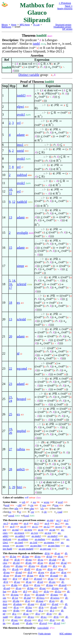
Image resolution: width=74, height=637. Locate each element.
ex (18, 302)
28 (10, 469)
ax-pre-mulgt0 (26, 548)
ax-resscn (19, 532)
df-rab (44, 566)
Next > (68, 6)
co (10, 511)
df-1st (15, 597)
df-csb (15, 569)
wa (34, 502)
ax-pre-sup (45, 548)
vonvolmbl (42, 627)
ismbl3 (21, 95)
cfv (42, 508)
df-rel (40, 581)
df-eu (40, 559)
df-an (57, 553)
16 (10, 284)
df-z (14, 613)
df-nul (19, 572)
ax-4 (26, 523)
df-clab (52, 559)
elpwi (20, 106)
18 (10, 302)
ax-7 (57, 523)
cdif (20, 505)
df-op (6, 575)
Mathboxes (6, 27)
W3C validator (65, 634)
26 (10, 432)
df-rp (49, 613)
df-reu (32, 566)
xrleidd (21, 319)
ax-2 (66, 520)
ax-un (52, 529)
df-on (18, 588)
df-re (52, 620)
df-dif (27, 569)
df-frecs (40, 597)
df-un (39, 569)
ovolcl (21, 114)
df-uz (25, 613)
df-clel (16, 562)
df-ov (27, 594)
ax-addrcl (20, 536)
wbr (16, 508)
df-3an (25, 556)
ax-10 (23, 526)
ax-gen (14, 523)
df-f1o (58, 591)
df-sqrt (15, 623)
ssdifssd (22, 175)
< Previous (65, 3)
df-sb (17, 559)
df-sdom (17, 604)
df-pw (41, 572)
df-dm (14, 585)
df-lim (30, 588)
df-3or (13, 556)
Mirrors (5, 25)
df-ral (64, 562)
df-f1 (35, 591)
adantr (21, 134)
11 (10, 193)
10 (10, 189)
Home (13, 25)
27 (10, 449)
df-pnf (55, 604)
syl (19, 123)
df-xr (16, 607)
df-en (51, 600)
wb (23, 502)
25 (10, 414)
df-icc (44, 616)
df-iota (55, 588)
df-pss (6, 572)
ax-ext (58, 526)
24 (10, 400)
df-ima (49, 585)
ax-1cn (34, 532)
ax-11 (35, 526)
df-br (41, 575)
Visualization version (62, 27)
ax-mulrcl (53, 536)
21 (10, 397)
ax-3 (5, 523)
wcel (60, 502)
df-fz (55, 616)
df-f (25, 591)
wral (7, 505)
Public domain (44, 634)
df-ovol (43, 623)
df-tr (15, 578)
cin (31, 505)
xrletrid (21, 284)
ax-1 (58, 520)
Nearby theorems (64, 9)
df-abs (29, 623)
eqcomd (22, 368)
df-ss (60, 569)
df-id (25, 578)
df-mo (28, 559)
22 (10, 368)
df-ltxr (28, 607)
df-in (50, 569)
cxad (59, 511)
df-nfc (28, 562)
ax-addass (23, 539)
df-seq (14, 620)
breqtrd (21, 399)
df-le (41, 607)
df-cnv (52, 581)
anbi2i (21, 469)
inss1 (20, 144)
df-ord (6, 588)
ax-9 (12, 526)
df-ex (60, 556)
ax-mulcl (36, 536)
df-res (37, 585)
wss (44, 505)
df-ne (40, 562)
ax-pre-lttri (35, 545)
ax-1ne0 (19, 542)
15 (10, 247)
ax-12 (47, 526)
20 (10, 336)
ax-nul (15, 529)
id (18, 353)
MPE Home (25, 25)
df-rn (25, 585)
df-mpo (54, 594)
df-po (50, 578)
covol (11, 515)
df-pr (63, 572)
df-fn (14, 591)
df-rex (6, 566)
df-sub (53, 607)
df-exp (27, 620)
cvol (26, 515)
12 (13, 201)
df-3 (52, 610)
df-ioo (18, 616)
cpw (56, 505)
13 (10, 217)
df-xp (28, 581)
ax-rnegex (49, 542)
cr (20, 511)
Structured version (63, 25)
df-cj (40, 620)
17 (10, 287)
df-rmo (19, 566)
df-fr (5, 581)
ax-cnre (19, 545)
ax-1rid (33, 542)
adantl (21, 384)
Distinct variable (29, 74)
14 (13, 280)
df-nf (5, 559)
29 (13, 487)
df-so (62, 578)
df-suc (42, 588)
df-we (17, 581)
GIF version (67, 29)
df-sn (52, 572)
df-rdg (16, 600)
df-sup (31, 604)
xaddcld (22, 201)
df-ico (31, 616)
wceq (46, 502)
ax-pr (40, 529)
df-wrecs (54, 597)
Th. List (36, 25)
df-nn (29, 610)
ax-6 (47, 523)
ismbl (36, 43)
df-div (16, 610)
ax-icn (48, 532)
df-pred (62, 585)
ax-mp (50, 520)
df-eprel (38, 578)
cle (45, 511)
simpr (20, 266)
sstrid (20, 150)
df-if (30, 572)
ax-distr (56, 539)
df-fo (46, 591)
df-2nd (27, 597)
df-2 (41, 610)
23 (10, 384)
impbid (21, 431)
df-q (38, 613)
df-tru (38, 556)
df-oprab (40, 594)
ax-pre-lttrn (54, 545)
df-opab (54, 575)
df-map (39, 600)
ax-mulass (40, 539)
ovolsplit (22, 232)
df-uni (18, 575)
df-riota (15, 594)
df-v (55, 566)
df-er (27, 600)
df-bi (47, 553)
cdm (31, 508)
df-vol (57, 623)
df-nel (52, 562)
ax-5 (36, 523)
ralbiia (21, 449)
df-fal (49, 556)
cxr (32, 511)
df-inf (43, 604)
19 (10, 429)
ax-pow (28, 529)
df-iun (30, 575)
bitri (19, 487)
